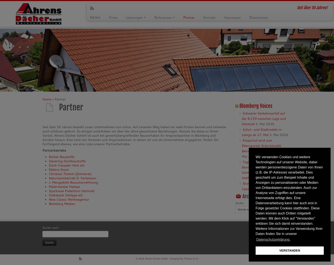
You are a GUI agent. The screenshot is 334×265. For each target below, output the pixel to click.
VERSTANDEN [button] (289, 250)
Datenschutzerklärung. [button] (273, 239)
